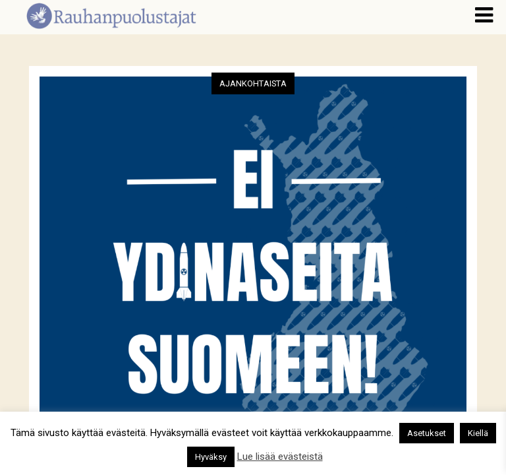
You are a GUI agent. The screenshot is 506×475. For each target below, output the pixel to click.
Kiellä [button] (478, 433)
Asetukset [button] (426, 433)
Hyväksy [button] (211, 457)
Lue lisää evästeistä (280, 456)
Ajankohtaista (253, 83)
